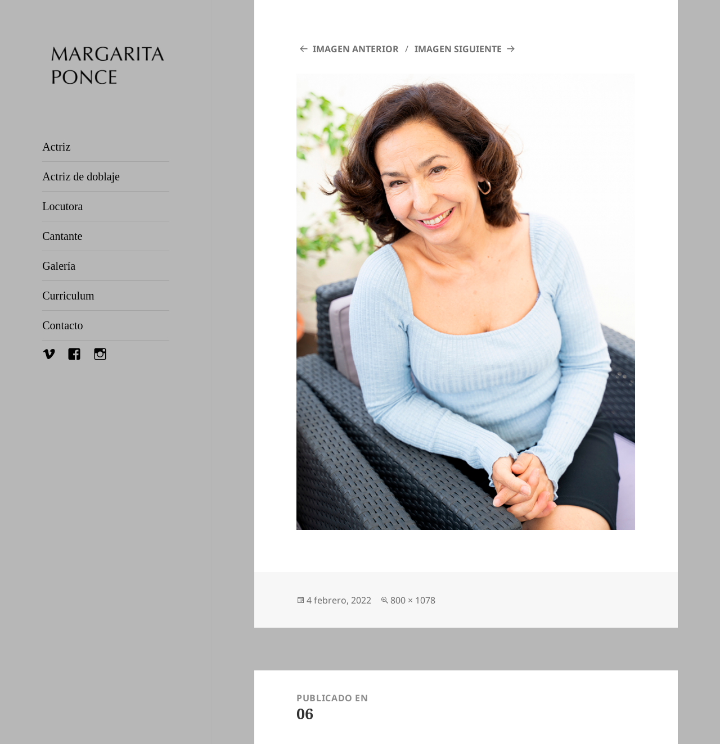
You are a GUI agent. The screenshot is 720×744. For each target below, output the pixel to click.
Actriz (56, 146)
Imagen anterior (356, 49)
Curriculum (68, 295)
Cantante (62, 236)
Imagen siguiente (458, 49)
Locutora (62, 206)
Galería (58, 266)
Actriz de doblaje (81, 176)
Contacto (62, 325)
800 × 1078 (412, 600)
